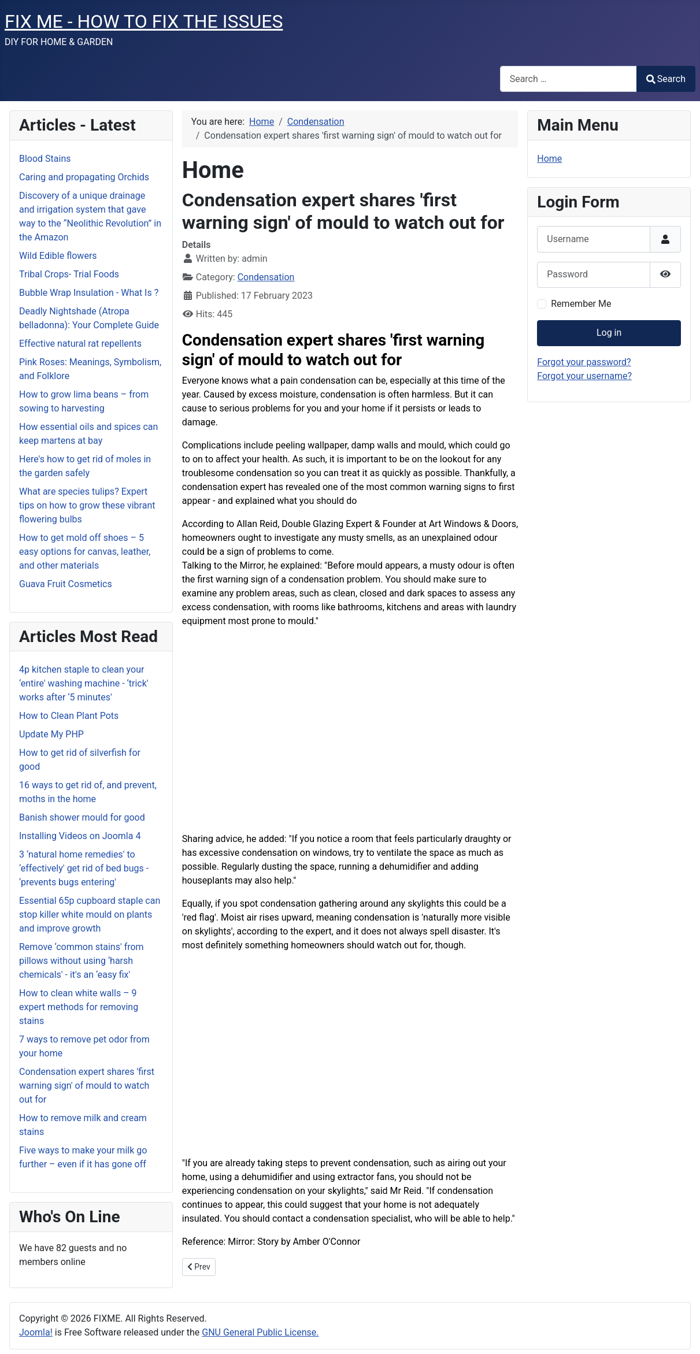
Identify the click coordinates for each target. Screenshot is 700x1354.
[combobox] (568, 79)
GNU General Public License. (260, 1332)
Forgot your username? (584, 375)
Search (666, 78)
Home (549, 158)
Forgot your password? (584, 362)
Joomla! (36, 1332)
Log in (609, 332)
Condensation (266, 277)
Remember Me (581, 303)
